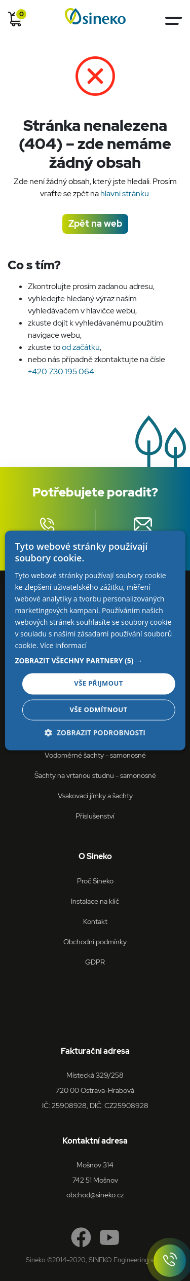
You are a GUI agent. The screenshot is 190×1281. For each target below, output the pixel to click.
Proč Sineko (95, 880)
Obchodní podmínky (95, 941)
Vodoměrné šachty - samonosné (95, 755)
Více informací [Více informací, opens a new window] (63, 646)
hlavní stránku (124, 193)
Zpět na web (95, 223)
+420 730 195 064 (61, 371)
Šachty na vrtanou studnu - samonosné (95, 775)
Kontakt (95, 921)
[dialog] (95, 640)
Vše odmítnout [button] (99, 710)
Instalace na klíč (95, 901)
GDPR (95, 962)
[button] (95, 661)
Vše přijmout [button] (98, 683)
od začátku (81, 347)
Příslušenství (95, 816)
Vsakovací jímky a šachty (95, 795)
